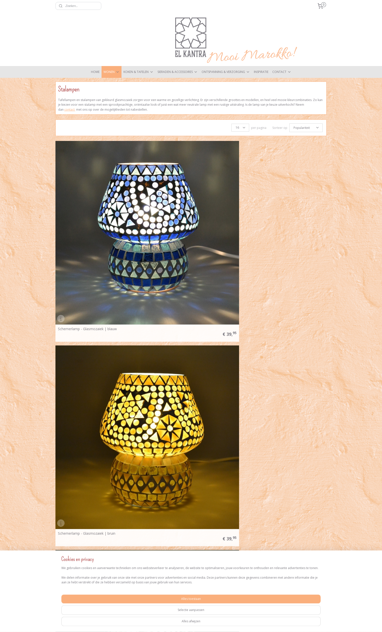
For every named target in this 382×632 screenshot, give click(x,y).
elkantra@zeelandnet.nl (83, 567)
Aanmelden (286, 548)
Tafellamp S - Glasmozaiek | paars (223, 467)
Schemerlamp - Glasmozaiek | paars (87, 295)
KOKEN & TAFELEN (138, 72)
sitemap (189, 623)
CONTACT (281, 72)
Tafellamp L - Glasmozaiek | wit (83, 381)
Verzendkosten (122, 538)
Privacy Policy (121, 547)
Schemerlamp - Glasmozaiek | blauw (87, 209)
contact (69, 109)
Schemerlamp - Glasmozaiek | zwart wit (293, 295)
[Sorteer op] (306, 127)
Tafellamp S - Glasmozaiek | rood (291, 467)
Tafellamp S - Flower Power (149, 381)
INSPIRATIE (261, 72)
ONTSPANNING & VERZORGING (226, 72)
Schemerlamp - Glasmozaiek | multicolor (288, 209)
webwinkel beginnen (218, 623)
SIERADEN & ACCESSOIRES (177, 72)
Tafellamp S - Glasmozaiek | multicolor (149, 467)
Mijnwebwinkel (261, 623)
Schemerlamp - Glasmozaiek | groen (224, 209)
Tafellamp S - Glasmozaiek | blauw (223, 381)
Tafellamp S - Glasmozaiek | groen (86, 467)
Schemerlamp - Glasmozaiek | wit (222, 295)
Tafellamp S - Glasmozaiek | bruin (291, 381)
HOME (95, 72)
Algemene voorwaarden (128, 543)
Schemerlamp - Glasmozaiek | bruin (155, 209)
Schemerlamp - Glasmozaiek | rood (155, 295)
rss (199, 623)
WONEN (112, 72)
